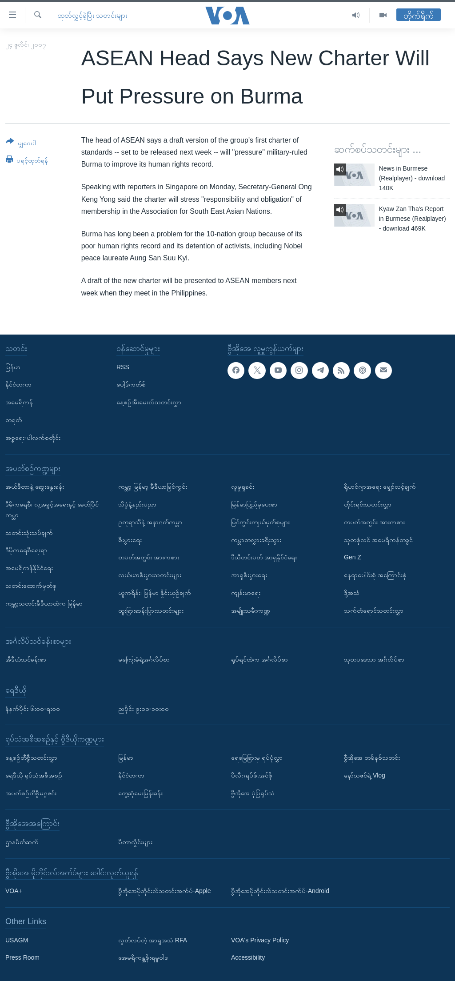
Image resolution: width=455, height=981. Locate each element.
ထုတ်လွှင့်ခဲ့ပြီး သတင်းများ (92, 15)
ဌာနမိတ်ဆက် (22, 841)
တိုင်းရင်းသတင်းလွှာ (367, 504)
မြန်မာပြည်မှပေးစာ (254, 504)
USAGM (16, 940)
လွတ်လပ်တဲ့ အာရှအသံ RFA (152, 940)
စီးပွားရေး (130, 539)
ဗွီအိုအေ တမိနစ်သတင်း (372, 757)
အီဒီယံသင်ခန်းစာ (25, 659)
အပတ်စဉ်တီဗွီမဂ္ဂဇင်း (30, 792)
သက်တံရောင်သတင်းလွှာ (373, 610)
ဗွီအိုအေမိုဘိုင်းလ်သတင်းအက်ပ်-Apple (164, 890)
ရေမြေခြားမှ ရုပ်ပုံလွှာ (257, 757)
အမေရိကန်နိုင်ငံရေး (29, 567)
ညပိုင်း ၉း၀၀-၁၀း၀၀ (143, 708)
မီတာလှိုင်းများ (135, 841)
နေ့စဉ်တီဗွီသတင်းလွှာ (31, 757)
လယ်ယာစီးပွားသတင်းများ (149, 574)
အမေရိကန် (19, 402)
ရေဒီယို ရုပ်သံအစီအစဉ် (33, 775)
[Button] (21, 143)
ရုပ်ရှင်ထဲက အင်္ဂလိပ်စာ (259, 659)
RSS (122, 366)
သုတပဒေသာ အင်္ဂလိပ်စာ (374, 659)
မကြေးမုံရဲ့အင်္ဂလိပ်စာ (144, 659)
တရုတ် (13, 419)
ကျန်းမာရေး (245, 592)
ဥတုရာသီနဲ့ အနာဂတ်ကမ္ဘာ (150, 522)
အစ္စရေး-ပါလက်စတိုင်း (32, 437)
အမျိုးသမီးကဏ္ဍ (250, 610)
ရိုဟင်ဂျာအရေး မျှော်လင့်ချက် (380, 486)
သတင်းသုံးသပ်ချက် (29, 532)
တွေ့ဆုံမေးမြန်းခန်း (140, 792)
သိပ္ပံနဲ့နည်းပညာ (137, 504)
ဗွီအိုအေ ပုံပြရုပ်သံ (253, 792)
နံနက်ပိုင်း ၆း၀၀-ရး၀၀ (32, 708)
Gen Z (352, 557)
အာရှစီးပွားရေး (249, 574)
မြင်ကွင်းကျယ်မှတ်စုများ (260, 522)
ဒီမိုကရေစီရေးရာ (26, 550)
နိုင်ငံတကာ (18, 384)
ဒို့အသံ (351, 592)
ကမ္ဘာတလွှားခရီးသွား (256, 539)
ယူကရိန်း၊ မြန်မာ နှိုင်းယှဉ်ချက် (154, 592)
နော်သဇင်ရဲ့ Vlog (364, 775)
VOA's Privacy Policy (260, 940)
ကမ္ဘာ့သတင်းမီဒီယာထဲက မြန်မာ (44, 603)
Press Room (22, 957)
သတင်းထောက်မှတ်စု (30, 585)
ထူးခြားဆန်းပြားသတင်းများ (151, 610)
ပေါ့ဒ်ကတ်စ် (131, 384)
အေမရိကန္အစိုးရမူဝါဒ (143, 957)
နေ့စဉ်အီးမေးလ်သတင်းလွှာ (148, 402)
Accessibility (248, 957)
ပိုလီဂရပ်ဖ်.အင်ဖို (251, 775)
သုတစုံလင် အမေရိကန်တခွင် (378, 539)
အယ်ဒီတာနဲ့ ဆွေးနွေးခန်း (34, 486)
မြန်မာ (12, 366)
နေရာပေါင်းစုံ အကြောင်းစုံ (375, 574)
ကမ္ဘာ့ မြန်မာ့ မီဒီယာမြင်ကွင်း (152, 486)
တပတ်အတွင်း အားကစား (148, 557)
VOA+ (13, 890)
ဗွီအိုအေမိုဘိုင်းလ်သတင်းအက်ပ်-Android (280, 890)
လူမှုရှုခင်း (242, 486)
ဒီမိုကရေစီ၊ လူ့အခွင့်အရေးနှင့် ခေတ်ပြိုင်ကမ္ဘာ (52, 509)
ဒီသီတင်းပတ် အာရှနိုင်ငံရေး (264, 557)
